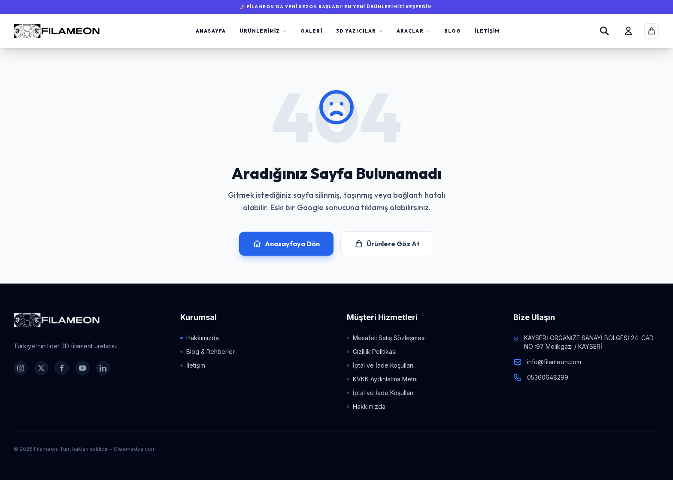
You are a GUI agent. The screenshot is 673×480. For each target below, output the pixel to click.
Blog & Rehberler (207, 351)
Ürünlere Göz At (387, 243)
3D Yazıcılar (359, 31)
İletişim (487, 31)
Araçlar (413, 31)
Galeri (311, 31)
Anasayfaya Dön (286, 243)
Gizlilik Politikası (372, 351)
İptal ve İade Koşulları (380, 365)
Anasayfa (211, 31)
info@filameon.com (554, 361)
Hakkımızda (199, 337)
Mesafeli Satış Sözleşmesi (386, 337)
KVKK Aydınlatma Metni (382, 379)
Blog (452, 31)
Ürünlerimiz (263, 31)
